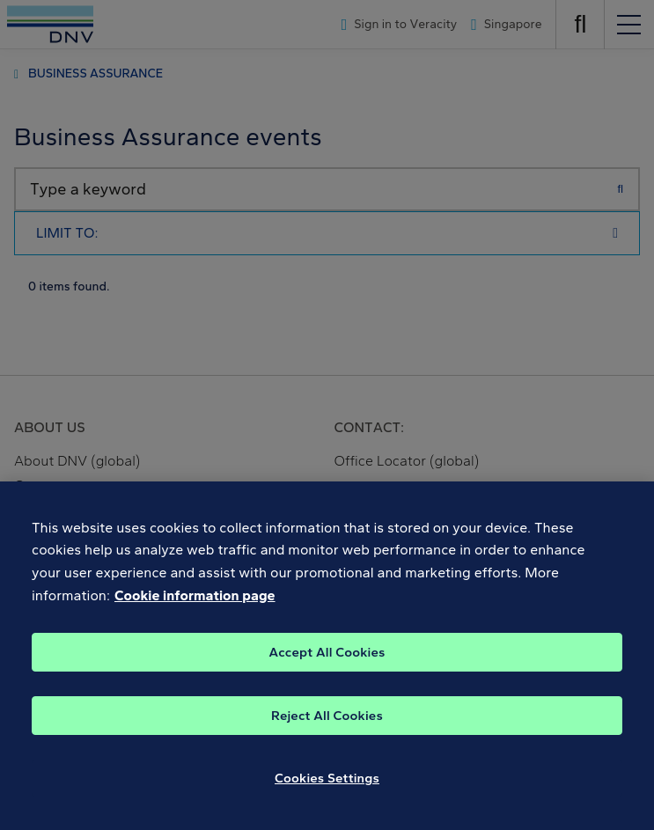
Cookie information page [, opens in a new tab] (195, 607)
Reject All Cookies (327, 727)
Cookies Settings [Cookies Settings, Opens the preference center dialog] (327, 789)
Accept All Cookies (326, 664)
